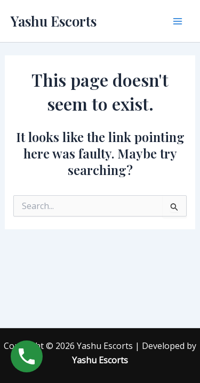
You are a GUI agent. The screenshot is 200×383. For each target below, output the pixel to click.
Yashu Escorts (54, 21)
